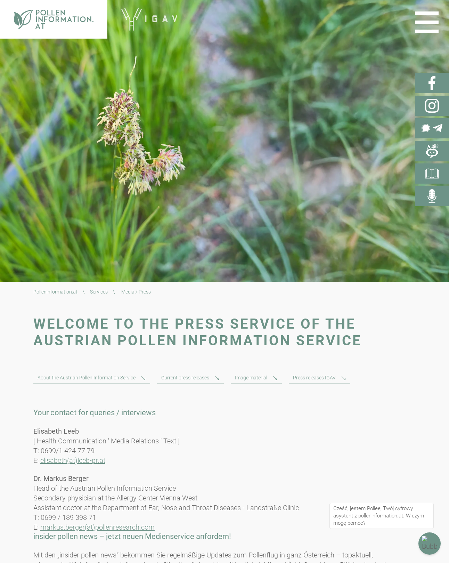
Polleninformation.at (55, 292)
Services (99, 292)
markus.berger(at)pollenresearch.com (97, 527)
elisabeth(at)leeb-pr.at (72, 460)
